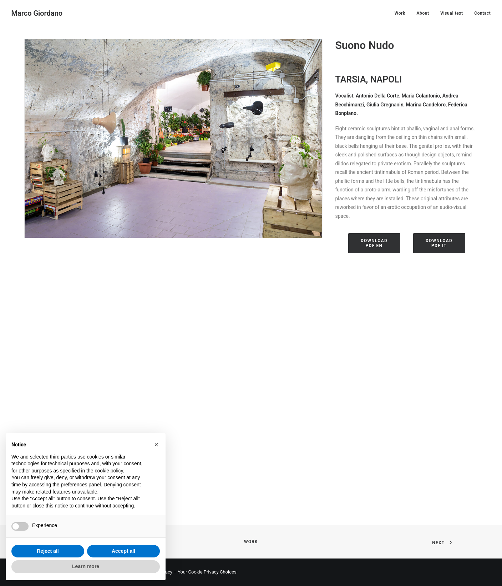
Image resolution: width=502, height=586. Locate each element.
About (422, 13)
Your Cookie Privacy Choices (207, 572)
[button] (156, 444)
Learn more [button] (85, 566)
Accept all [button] (123, 551)
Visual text (451, 13)
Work (400, 13)
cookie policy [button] (109, 471)
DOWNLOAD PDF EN (375, 243)
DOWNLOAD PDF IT (440, 243)
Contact (482, 13)
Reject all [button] (48, 551)
